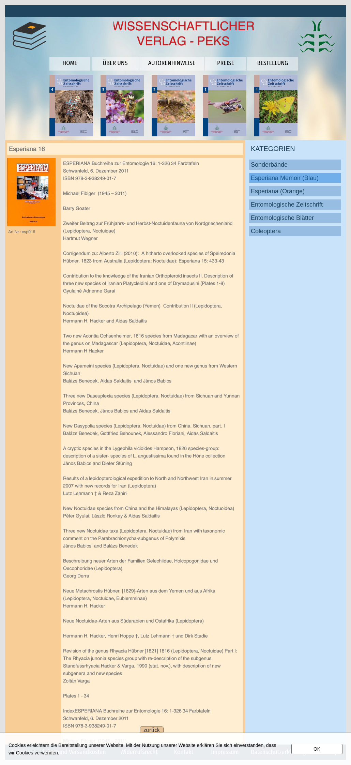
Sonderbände (269, 164)
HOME (69, 63)
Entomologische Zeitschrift (287, 204)
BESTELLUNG (272, 63)
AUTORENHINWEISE (172, 63)
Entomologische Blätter (282, 217)
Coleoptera (266, 231)
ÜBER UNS (115, 63)
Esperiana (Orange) (278, 191)
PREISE (225, 63)
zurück (151, 730)
